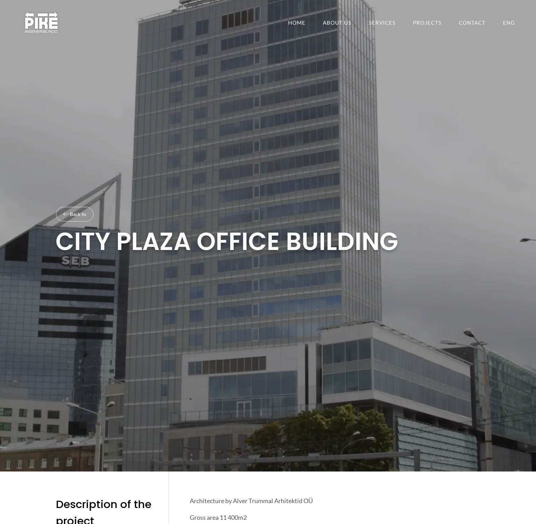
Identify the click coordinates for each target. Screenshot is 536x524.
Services (382, 22)
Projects (427, 22)
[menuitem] (509, 22)
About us (337, 22)
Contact (472, 22)
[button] (75, 214)
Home (297, 22)
